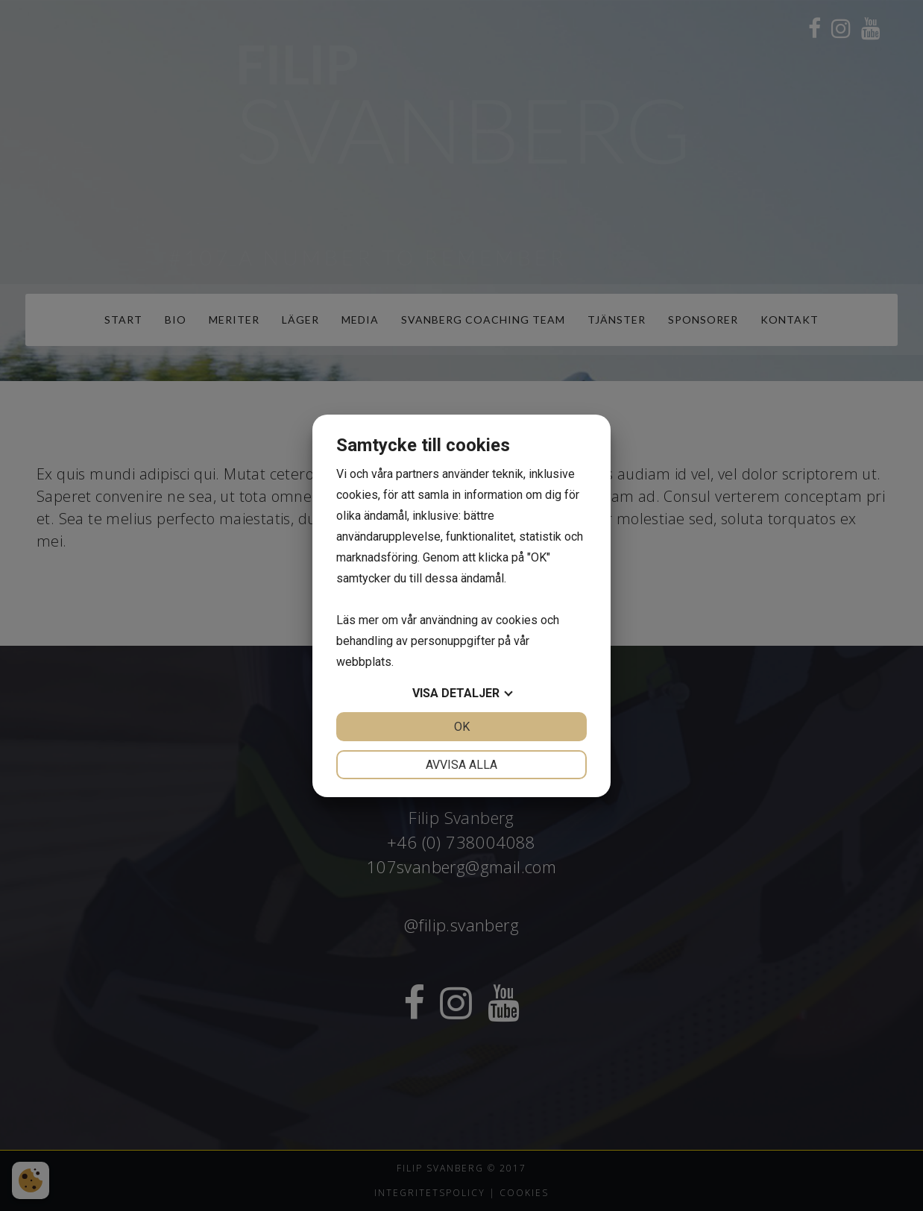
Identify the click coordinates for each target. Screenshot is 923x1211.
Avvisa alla (461, 765)
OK (462, 727)
